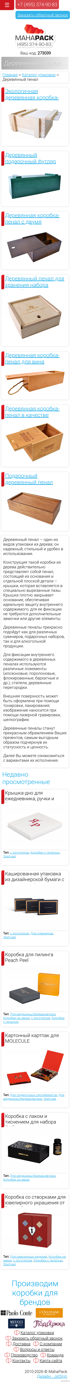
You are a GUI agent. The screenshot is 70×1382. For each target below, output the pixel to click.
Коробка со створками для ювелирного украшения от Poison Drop (35, 1200)
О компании (51, 1344)
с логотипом (19, 852)
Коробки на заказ (16, 1018)
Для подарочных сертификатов (33, 1095)
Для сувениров (41, 933)
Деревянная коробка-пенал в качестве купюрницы (32, 415)
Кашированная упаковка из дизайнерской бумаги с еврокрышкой (34, 877)
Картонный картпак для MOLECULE (32, 1038)
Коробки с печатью (45, 852)
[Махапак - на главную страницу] (35, 47)
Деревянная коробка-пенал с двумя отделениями (32, 221)
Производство (24, 1355)
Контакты (21, 1360)
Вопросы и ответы (37, 1349)
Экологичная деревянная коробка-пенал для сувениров (32, 97)
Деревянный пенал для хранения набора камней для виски (34, 284)
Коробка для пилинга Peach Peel (29, 957)
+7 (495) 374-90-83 (37, 4)
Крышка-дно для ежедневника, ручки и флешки (29, 796)
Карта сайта (51, 1360)
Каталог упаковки (37, 1332)
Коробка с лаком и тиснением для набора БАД (30, 1119)
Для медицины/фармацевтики (33, 1014)
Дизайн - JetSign (52, 1376)
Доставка (21, 1344)
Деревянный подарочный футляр (30, 158)
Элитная (9, 856)
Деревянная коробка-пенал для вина (32, 358)
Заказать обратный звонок (42, 15)
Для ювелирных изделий (28, 1257)
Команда (55, 1355)
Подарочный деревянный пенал (29, 479)
